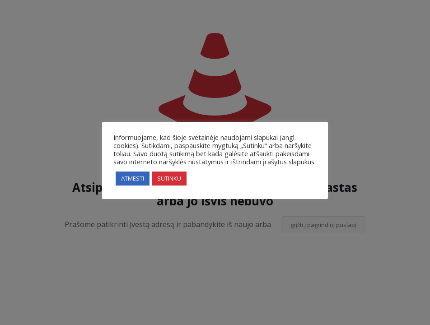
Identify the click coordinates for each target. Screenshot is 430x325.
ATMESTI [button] (132, 178)
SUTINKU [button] (169, 178)
